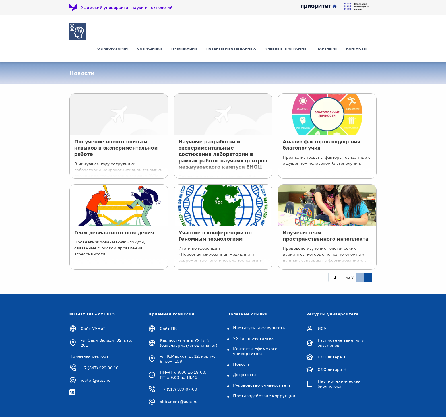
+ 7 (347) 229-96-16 (99, 368)
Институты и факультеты (259, 328)
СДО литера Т (332, 357)
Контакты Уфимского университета (255, 351)
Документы (245, 375)
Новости (242, 364)
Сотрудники (149, 52)
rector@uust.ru (95, 381)
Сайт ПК (168, 329)
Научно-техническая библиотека (339, 384)
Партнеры (327, 52)
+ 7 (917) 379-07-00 (178, 389)
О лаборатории (112, 52)
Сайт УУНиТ (93, 329)
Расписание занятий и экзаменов (341, 343)
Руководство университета (262, 385)
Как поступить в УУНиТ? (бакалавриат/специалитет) (189, 343)
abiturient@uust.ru (179, 402)
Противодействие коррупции (264, 396)
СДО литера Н (332, 370)
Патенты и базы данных (231, 52)
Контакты (356, 52)
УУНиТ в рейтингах (253, 338)
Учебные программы (286, 52)
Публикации (184, 52)
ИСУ (322, 329)
